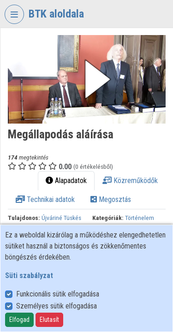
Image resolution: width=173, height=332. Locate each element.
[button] (87, 79)
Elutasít (49, 319)
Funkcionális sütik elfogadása (57, 294)
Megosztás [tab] (110, 199)
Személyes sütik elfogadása (56, 306)
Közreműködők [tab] (130, 180)
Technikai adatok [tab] (45, 199)
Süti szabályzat (29, 275)
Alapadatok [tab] (66, 180)
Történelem (139, 217)
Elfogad (19, 319)
